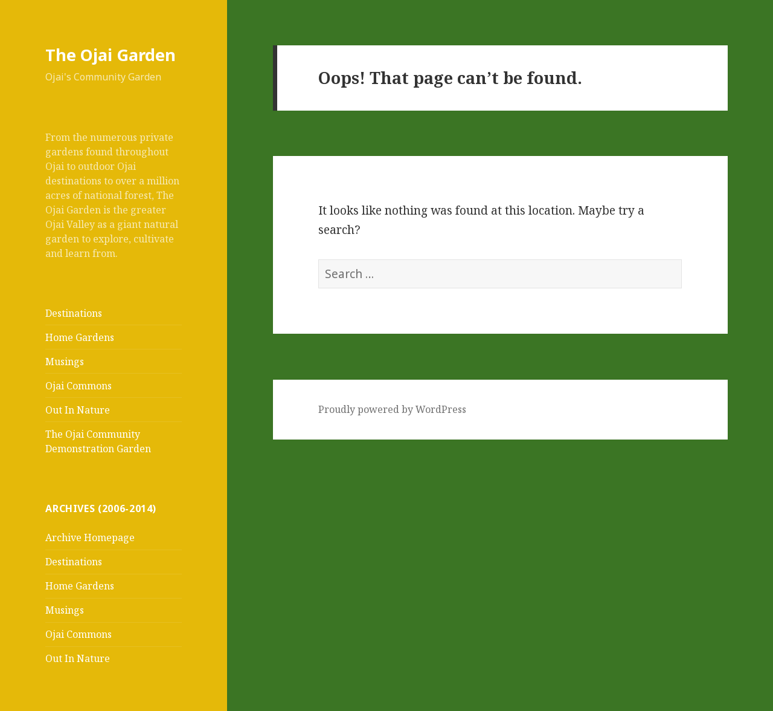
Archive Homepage (90, 537)
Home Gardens (79, 337)
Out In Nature (77, 410)
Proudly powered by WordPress (392, 409)
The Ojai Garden (110, 55)
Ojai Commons (78, 385)
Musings (64, 361)
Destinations (73, 313)
